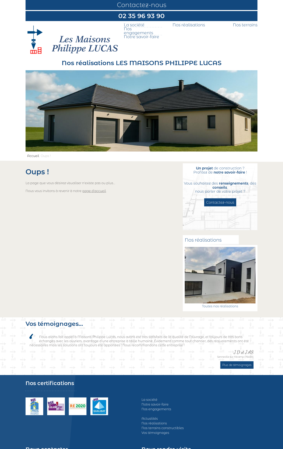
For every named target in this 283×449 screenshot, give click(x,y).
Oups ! (46, 156)
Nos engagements (138, 31)
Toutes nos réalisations (220, 306)
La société (134, 25)
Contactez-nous (141, 5)
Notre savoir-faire (141, 37)
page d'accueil (94, 191)
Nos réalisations (189, 25)
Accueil (33, 156)
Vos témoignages (155, 433)
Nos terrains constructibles (163, 428)
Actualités (150, 418)
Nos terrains (245, 25)
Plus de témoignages (237, 365)
